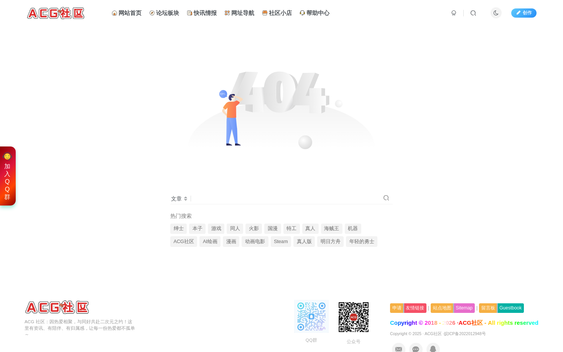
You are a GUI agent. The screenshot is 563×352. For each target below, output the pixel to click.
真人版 (304, 241)
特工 (291, 228)
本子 (197, 228)
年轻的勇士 (361, 241)
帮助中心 (314, 13)
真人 (310, 228)
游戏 (216, 228)
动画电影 (255, 241)
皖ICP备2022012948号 (465, 333)
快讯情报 (202, 13)
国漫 (273, 228)
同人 (235, 228)
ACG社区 (184, 241)
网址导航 (239, 13)
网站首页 (127, 13)
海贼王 (331, 228)
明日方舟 (331, 241)
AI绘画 (210, 241)
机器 (353, 228)
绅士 (179, 228)
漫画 (231, 241)
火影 (254, 228)
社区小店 (277, 13)
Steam (281, 241)
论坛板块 (164, 13)
